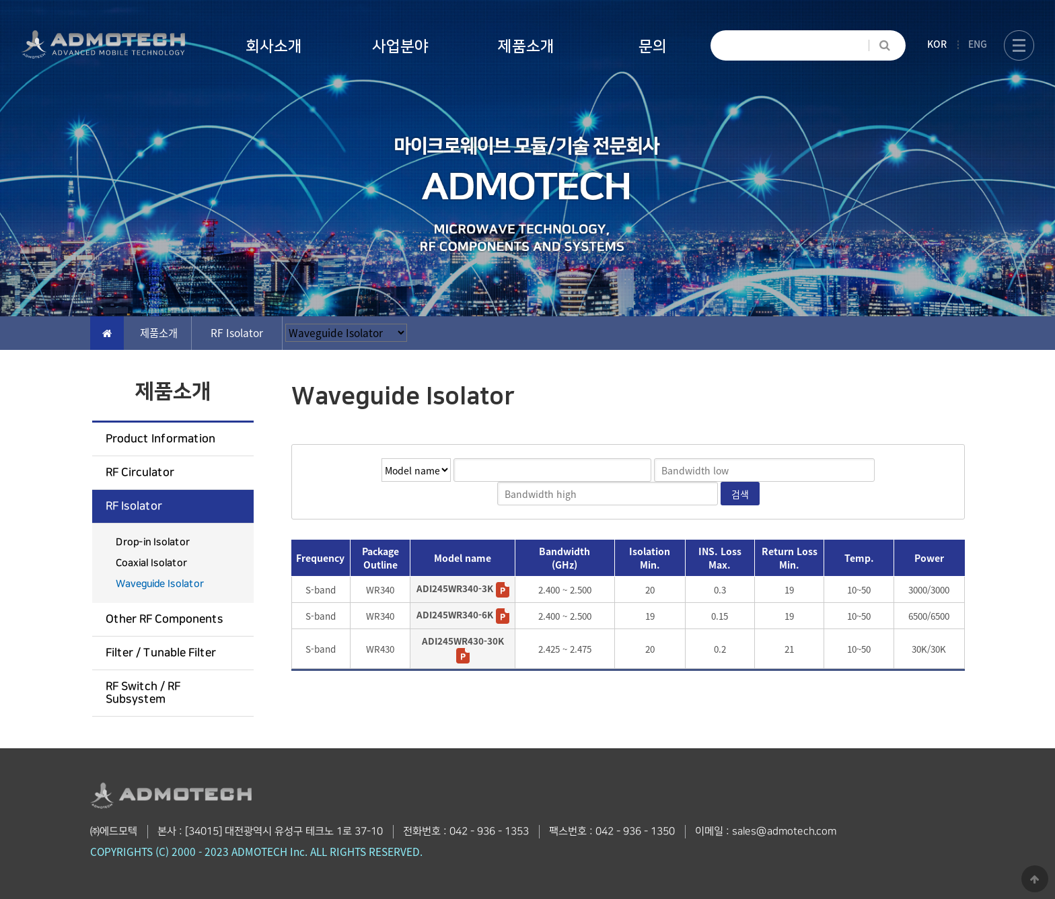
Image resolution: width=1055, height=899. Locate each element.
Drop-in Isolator (153, 542)
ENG (977, 43)
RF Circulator (140, 472)
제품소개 (526, 46)
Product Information (160, 439)
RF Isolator (134, 506)
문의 (653, 46)
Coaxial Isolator (151, 563)
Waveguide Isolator (160, 584)
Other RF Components (164, 619)
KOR (937, 43)
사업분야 (400, 46)
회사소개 (274, 46)
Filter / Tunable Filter (161, 653)
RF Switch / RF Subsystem (143, 692)
